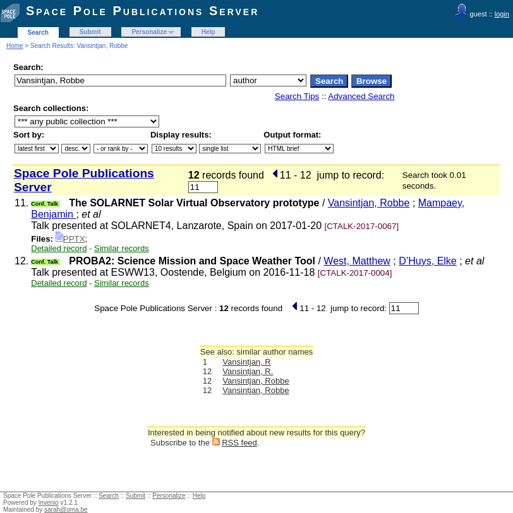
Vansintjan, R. (247, 371)
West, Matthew (356, 261)
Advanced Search (361, 96)
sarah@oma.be (66, 509)
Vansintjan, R (246, 362)
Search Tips (297, 96)
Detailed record (59, 248)
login (502, 14)
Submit (90, 31)
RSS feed (239, 442)
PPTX (70, 239)
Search (38, 32)
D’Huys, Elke (428, 261)
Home (14, 45)
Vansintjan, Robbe (369, 203)
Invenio (49, 502)
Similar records (121, 248)
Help (208, 31)
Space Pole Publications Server (142, 11)
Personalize (149, 31)
